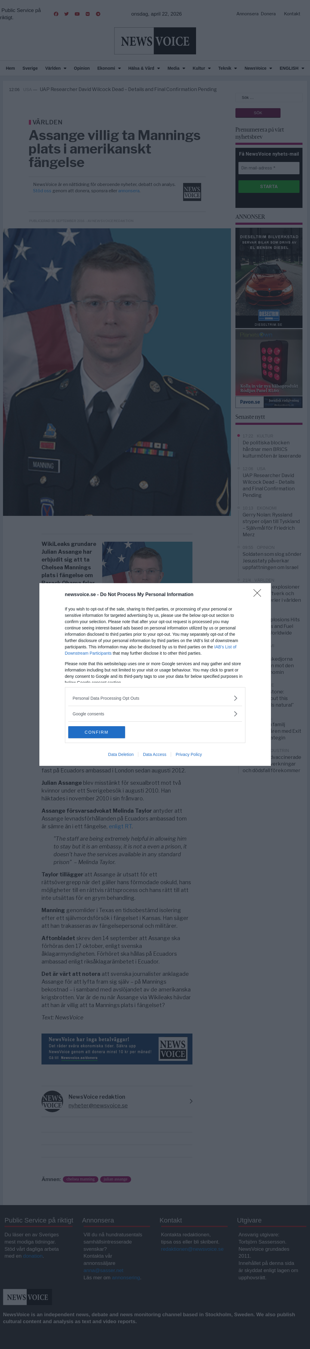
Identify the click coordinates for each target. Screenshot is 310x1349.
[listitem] (155, 698)
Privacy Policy (189, 754)
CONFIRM (97, 732)
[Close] (259, 595)
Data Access (154, 754)
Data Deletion (121, 754)
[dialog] (155, 674)
